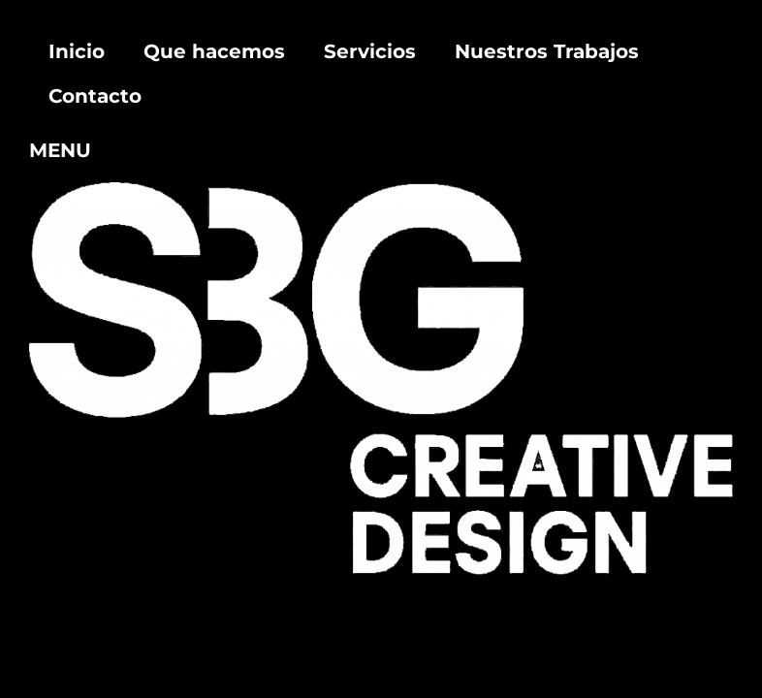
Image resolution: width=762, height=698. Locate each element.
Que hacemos (214, 51)
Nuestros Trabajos (547, 51)
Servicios (370, 51)
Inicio (76, 51)
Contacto (95, 96)
